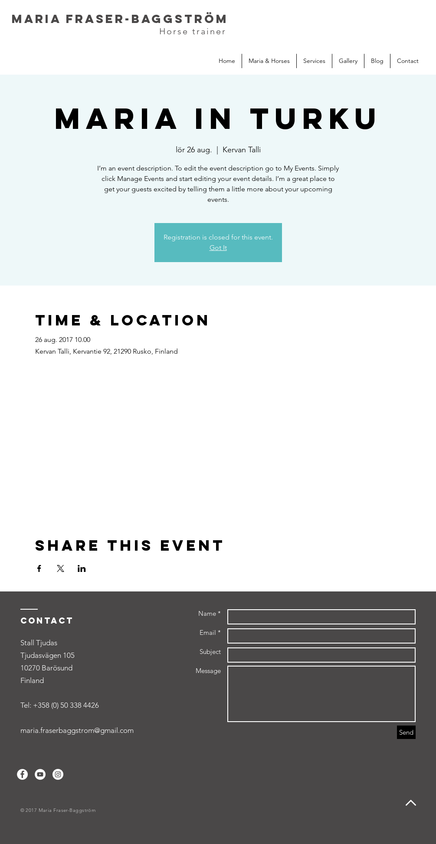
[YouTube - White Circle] (40, 774)
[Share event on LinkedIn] (82, 568)
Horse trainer (192, 31)
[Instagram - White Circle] (57, 774)
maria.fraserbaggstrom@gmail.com (77, 730)
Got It (218, 247)
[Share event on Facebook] (39, 568)
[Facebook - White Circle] (22, 774)
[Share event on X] (60, 568)
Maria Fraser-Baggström (120, 18)
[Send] (406, 732)
